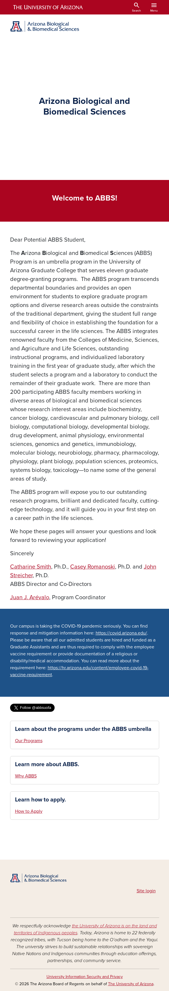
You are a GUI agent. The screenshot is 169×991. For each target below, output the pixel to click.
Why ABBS (26, 776)
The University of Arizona (130, 983)
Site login (146, 891)
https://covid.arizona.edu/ (121, 633)
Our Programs (28, 741)
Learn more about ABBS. (47, 764)
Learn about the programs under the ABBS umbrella (83, 729)
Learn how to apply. (40, 799)
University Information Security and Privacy (85, 976)
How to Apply (28, 811)
